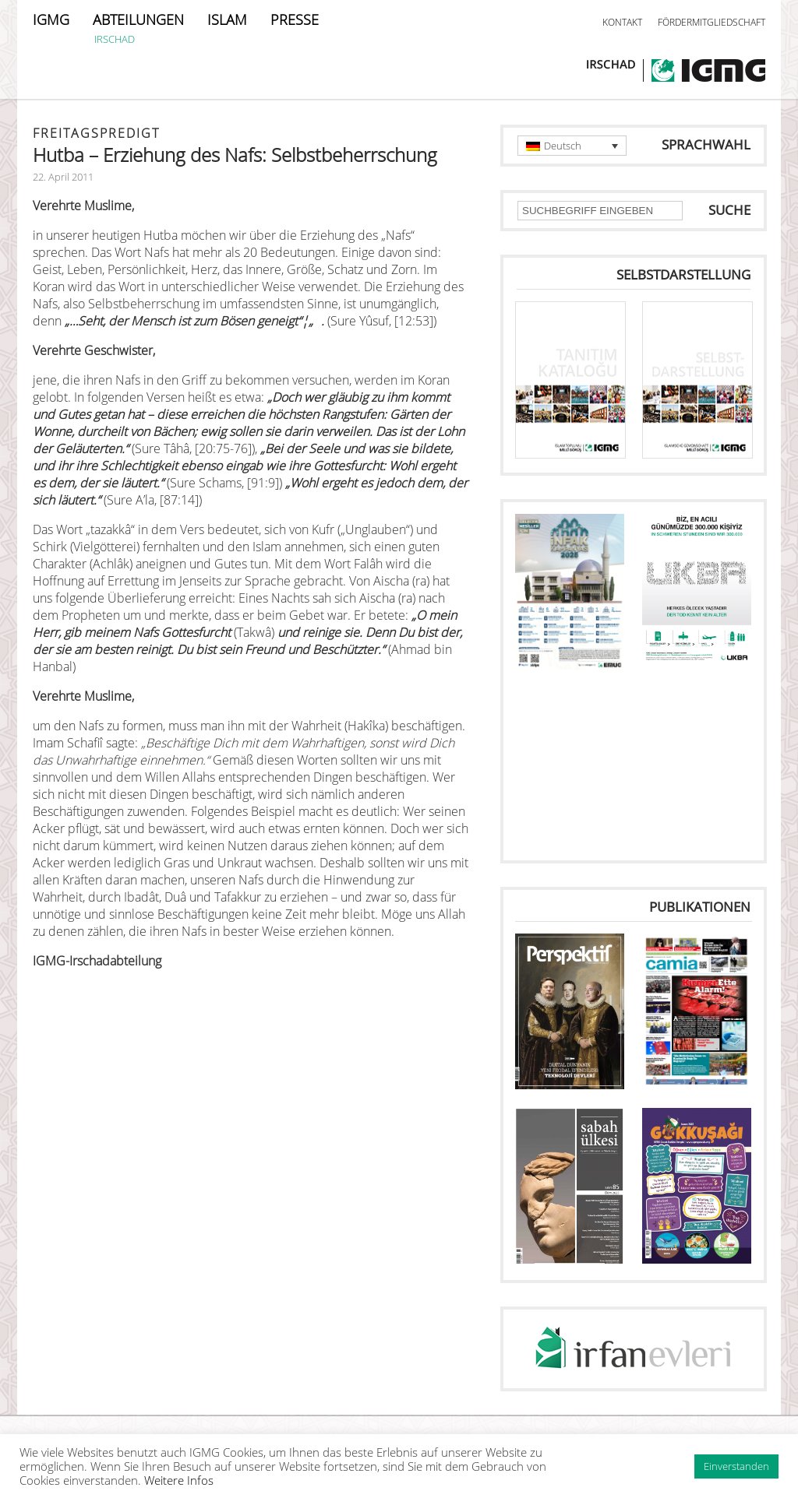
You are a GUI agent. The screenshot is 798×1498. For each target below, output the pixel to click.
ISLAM (227, 19)
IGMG (51, 19)
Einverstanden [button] (736, 1466)
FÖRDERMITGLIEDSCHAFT (711, 22)
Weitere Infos (179, 1480)
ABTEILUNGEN (138, 19)
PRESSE (294, 19)
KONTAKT (622, 22)
